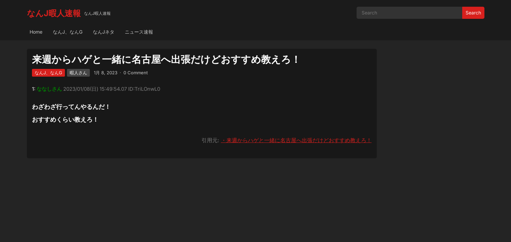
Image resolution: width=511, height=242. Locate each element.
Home (36, 32)
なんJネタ (103, 32)
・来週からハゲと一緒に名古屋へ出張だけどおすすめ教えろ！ (296, 140)
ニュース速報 (139, 32)
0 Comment (135, 72)
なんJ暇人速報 (54, 13)
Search (473, 12)
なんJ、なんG (67, 32)
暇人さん (78, 72)
